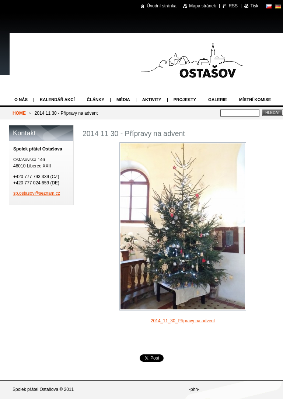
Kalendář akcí (57, 99)
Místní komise (255, 99)
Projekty (185, 99)
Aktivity (151, 99)
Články (95, 99)
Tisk (254, 5)
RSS (233, 5)
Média (123, 99)
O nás (21, 99)
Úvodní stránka (162, 5)
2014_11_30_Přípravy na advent (183, 320)
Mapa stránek (202, 5)
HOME (19, 113)
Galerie (217, 99)
